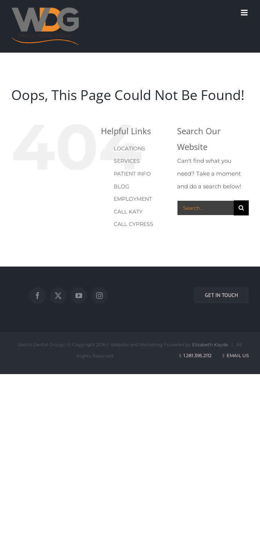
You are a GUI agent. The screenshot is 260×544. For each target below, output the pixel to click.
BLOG (121, 186)
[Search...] (205, 207)
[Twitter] (58, 295)
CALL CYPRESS (133, 224)
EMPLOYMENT (133, 198)
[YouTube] (79, 295)
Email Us (235, 355)
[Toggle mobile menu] (245, 13)
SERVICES (127, 161)
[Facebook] (37, 295)
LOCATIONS (129, 148)
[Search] (241, 207)
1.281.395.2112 (197, 355)
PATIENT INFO (132, 173)
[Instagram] (99, 295)
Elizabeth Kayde (210, 344)
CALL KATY (128, 211)
